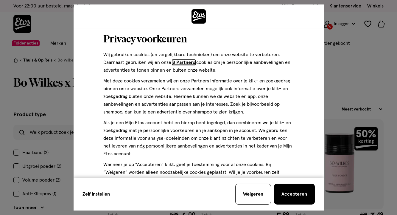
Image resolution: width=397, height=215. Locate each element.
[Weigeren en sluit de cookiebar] (253, 194)
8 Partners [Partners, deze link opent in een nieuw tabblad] (183, 62)
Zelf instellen (96, 194)
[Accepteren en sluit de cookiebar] (294, 194)
